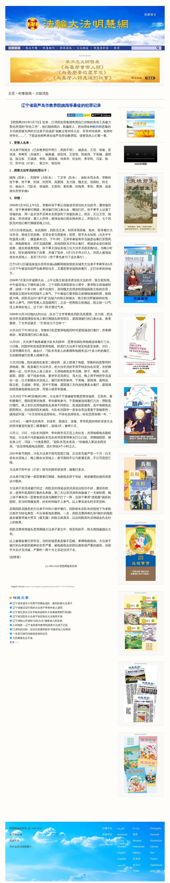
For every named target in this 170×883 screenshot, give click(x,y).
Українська (156, 865)
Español (122, 858)
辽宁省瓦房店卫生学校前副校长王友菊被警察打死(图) (42, 612)
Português (155, 828)
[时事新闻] (13, 48)
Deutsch (122, 846)
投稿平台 (14, 840)
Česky (121, 840)
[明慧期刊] (48, 48)
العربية (121, 828)
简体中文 (107, 834)
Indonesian (139, 846)
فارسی (121, 865)
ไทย (152, 852)
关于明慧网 (15, 834)
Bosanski (122, 834)
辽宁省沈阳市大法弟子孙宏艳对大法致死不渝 (37, 616)
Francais (122, 871)
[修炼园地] (65, 48)
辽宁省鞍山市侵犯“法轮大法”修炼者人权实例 (37, 620)
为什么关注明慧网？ (20, 846)
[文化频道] (83, 48)
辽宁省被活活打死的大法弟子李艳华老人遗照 (37, 607)
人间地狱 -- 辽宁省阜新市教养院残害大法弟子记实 (40, 625)
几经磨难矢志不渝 (23, 638)
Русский (154, 834)
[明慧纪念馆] (101, 48)
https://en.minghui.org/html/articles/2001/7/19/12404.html (50, 586)
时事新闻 (25, 93)
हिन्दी (135, 834)
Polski (136, 871)
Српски (154, 846)
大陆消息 (42, 93)
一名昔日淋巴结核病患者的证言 (30, 633)
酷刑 (96, 126)
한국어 (136, 865)
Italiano (137, 852)
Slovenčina (156, 840)
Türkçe (153, 858)
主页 (11, 93)
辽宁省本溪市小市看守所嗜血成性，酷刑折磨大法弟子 (42, 603)
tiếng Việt (155, 871)
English (122, 852)
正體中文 (107, 828)
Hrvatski (137, 840)
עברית (136, 828)
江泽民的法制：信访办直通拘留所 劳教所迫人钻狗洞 (42, 629)
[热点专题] (31, 48)
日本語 (136, 858)
